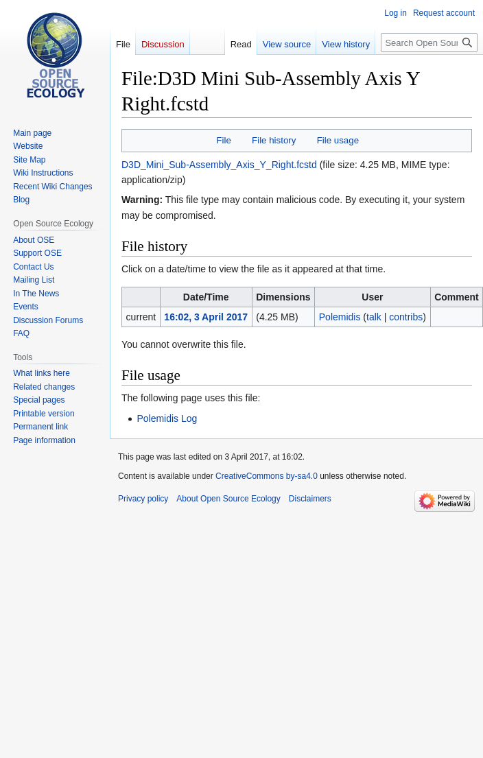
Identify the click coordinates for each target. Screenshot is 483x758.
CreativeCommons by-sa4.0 (266, 476)
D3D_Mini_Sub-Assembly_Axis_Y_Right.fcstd (219, 164)
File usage (338, 140)
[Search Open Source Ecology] (429, 42)
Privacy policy (143, 499)
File (223, 140)
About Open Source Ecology (228, 499)
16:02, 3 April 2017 (206, 316)
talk (373, 316)
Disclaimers (310, 499)
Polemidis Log (167, 418)
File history (274, 140)
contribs (406, 316)
